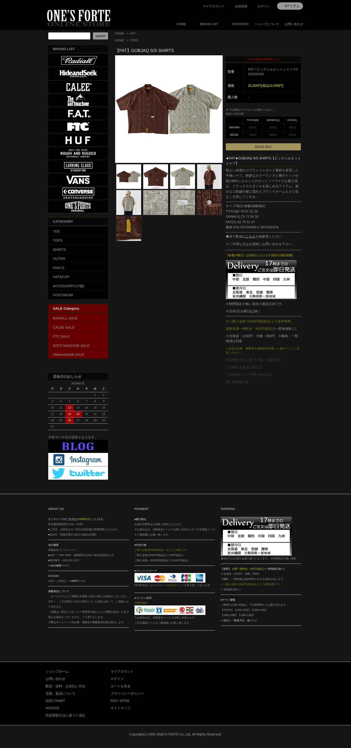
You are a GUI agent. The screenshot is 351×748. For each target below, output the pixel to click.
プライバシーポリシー (127, 693)
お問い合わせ (294, 24)
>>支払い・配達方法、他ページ (239, 620)
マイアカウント (214, 6)
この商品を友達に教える (244, 367)
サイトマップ (120, 708)
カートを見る (120, 686)
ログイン (264, 6)
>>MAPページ (77, 580)
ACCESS (52, 708)
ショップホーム (57, 671)
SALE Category (66, 308)
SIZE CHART (55, 701)
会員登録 (241, 6)
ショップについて (267, 24)
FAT (132, 33)
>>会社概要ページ (58, 565)
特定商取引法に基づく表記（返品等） (254, 360)
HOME (181, 24)
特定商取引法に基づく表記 (65, 715)
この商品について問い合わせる (249, 374)
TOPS (134, 40)
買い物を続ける (237, 382)
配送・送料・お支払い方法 (65, 686)
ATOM (124, 701)
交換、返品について (60, 693)
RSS (114, 701)
